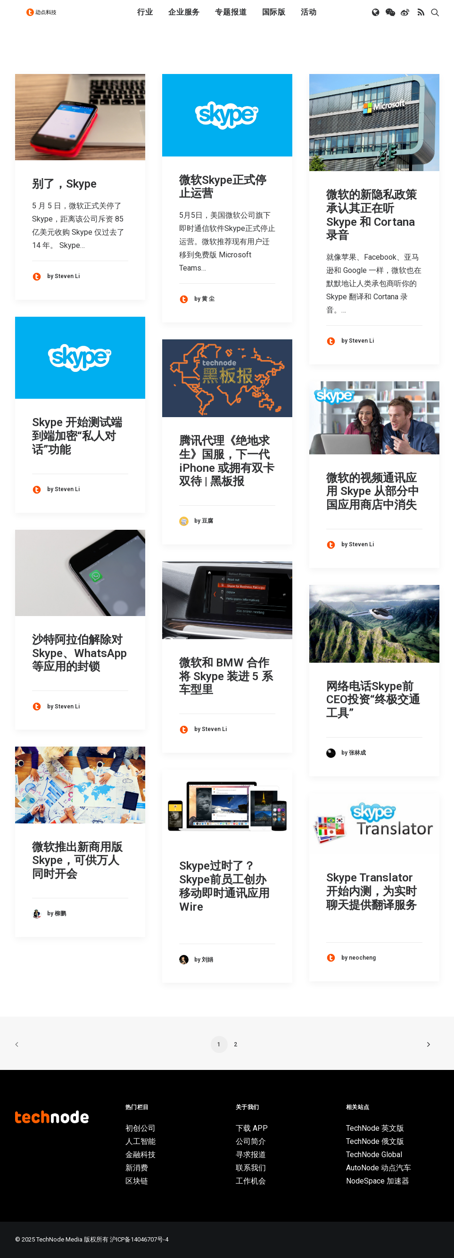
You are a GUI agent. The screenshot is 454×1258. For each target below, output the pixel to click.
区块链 (136, 1180)
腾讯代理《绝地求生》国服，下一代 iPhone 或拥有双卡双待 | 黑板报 (226, 461)
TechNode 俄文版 (375, 1141)
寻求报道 (251, 1154)
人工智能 (140, 1141)
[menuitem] (145, 20)
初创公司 (140, 1128)
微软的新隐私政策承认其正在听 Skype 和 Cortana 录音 (371, 215)
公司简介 (251, 1141)
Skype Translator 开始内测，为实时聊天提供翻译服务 (371, 891)
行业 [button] (145, 20)
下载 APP (252, 1128)
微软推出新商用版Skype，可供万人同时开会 (77, 860)
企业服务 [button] (184, 20)
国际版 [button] (274, 20)
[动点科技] (45, 20)
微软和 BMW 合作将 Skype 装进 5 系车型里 (226, 676)
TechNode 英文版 (375, 1128)
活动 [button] (309, 20)
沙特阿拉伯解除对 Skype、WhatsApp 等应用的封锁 (79, 653)
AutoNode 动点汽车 (378, 1167)
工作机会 (251, 1180)
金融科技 (140, 1154)
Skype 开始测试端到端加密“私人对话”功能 (77, 436)
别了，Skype (64, 183)
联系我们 (251, 1167)
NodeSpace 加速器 (377, 1180)
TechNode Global (374, 1154)
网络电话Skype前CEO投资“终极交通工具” (373, 700)
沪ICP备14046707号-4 (139, 1239)
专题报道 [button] (231, 20)
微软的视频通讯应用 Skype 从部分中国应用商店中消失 (372, 491)
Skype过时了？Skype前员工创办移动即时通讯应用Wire (224, 886)
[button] (376, 20)
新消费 (136, 1167)
